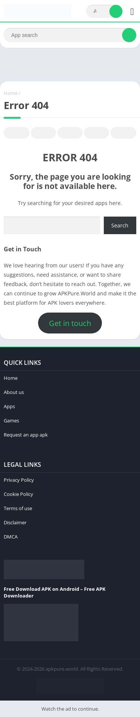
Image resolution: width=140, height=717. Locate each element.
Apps (9, 406)
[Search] (104, 11)
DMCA (11, 536)
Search (119, 225)
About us (14, 392)
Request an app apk (26, 434)
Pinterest (70, 133)
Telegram (96, 133)
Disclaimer (15, 522)
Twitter (43, 133)
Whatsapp (123, 133)
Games (11, 420)
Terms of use (18, 508)
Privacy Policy (19, 480)
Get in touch (70, 323)
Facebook (17, 133)
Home (11, 93)
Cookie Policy (18, 494)
